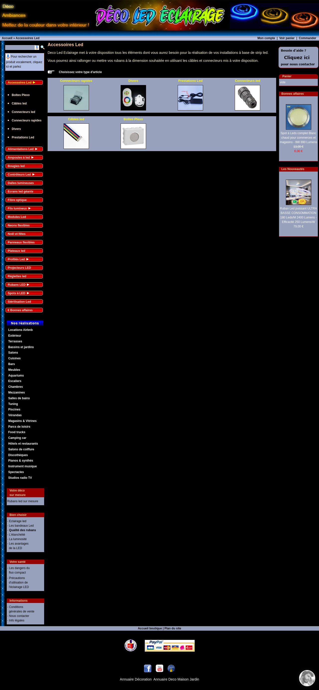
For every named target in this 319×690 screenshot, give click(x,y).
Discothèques (18, 455)
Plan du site (172, 628)
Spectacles (16, 472)
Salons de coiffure (21, 449)
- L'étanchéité (16, 534)
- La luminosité (17, 539)
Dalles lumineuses (21, 183)
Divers (16, 129)
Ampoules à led (19, 157)
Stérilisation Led (19, 301)
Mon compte (266, 38)
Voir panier (287, 38)
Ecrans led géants (20, 191)
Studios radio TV (20, 478)
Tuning (13, 404)
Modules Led (17, 217)
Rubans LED (16, 285)
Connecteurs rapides (26, 120)
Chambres (15, 387)
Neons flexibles (19, 225)
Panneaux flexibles (21, 242)
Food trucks (16, 432)
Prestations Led (23, 137)
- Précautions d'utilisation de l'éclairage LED (18, 582)
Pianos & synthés (20, 460)
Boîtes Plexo (21, 95)
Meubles (14, 370)
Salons (13, 352)
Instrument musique (22, 466)
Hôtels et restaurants (23, 443)
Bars (11, 364)
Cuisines (14, 358)
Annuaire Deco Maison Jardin (176, 679)
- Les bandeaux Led (20, 525)
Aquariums (16, 375)
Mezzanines (16, 392)
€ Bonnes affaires (20, 310)
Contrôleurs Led (19, 174)
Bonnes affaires (292, 94)
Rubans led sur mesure (22, 501)
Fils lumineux (17, 208)
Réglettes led (17, 276)
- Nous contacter (18, 616)
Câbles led (19, 103)
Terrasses (15, 341)
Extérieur (14, 335)
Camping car (17, 438)
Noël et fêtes (16, 234)
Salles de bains (19, 398)
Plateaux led (16, 251)
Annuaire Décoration (136, 679)
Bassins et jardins (21, 347)
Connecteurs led (23, 112)
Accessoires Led (19, 82)
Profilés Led (16, 259)
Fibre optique (17, 200)
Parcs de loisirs (19, 426)
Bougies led (16, 166)
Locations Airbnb (20, 330)
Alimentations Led (21, 149)
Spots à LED (16, 293)
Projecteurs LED (19, 268)
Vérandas (15, 415)
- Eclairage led (16, 521)
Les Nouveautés (292, 169)
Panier (287, 76)
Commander (307, 38)
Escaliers (14, 381)
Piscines (14, 409)
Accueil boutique (150, 628)
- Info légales (15, 620)
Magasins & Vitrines (22, 421)
